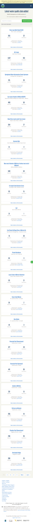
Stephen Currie (19, 153)
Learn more (28, 2)
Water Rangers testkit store (8, 486)
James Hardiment (19, 309)
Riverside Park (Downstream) (16, 341)
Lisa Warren (19, 242)
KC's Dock (16, 52)
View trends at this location (16, 47)
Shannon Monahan (19, 64)
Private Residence (16, 252)
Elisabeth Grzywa (19, 198)
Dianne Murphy (19, 420)
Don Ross (19, 109)
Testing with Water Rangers (8, 485)
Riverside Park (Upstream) (16, 364)
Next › (22, 475)
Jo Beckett (19, 42)
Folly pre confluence (16, 408)
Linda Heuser (19, 287)
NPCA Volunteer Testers (19, 265)
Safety (3, 490)
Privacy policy (5, 495)
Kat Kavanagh (19, 220)
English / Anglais (5, 480)
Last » (28, 475)
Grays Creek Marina (16, 297)
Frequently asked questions (8, 488)
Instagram (4, 499)
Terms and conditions (7, 493)
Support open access (16, 517)
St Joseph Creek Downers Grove (16, 186)
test (16, 208)
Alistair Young (19, 354)
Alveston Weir (16, 141)
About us (4, 483)
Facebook (4, 498)
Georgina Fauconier (19, 465)
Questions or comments (7, 489)
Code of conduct (5, 496)
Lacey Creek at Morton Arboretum (16, 275)
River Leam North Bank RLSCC (16, 30)
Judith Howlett (19, 398)
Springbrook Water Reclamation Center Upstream (16, 74)
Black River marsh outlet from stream (16, 119)
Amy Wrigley (19, 87)
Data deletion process (7, 492)
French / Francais (5, 482)
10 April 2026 (20, 41)
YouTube (4, 501)
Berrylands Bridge (16, 453)
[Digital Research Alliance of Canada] (21, 521)
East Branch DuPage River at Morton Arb (16, 230)
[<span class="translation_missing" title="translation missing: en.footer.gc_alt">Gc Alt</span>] (10, 521)
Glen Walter (16, 319)
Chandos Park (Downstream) (16, 430)
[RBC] (5, 521)
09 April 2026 (20, 63)
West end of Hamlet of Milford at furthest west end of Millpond (16, 164)
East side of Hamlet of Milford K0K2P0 (16, 97)
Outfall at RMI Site (16, 386)
